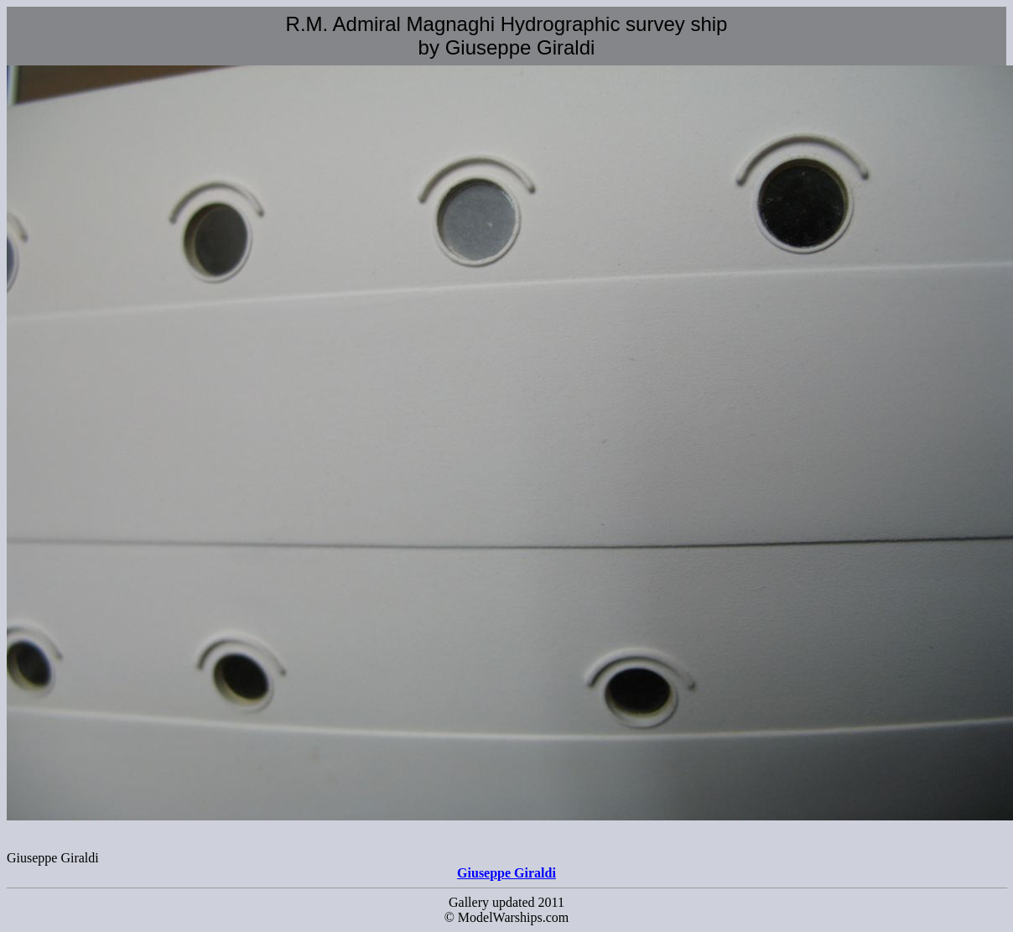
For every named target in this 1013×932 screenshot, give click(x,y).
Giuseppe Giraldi (506, 873)
